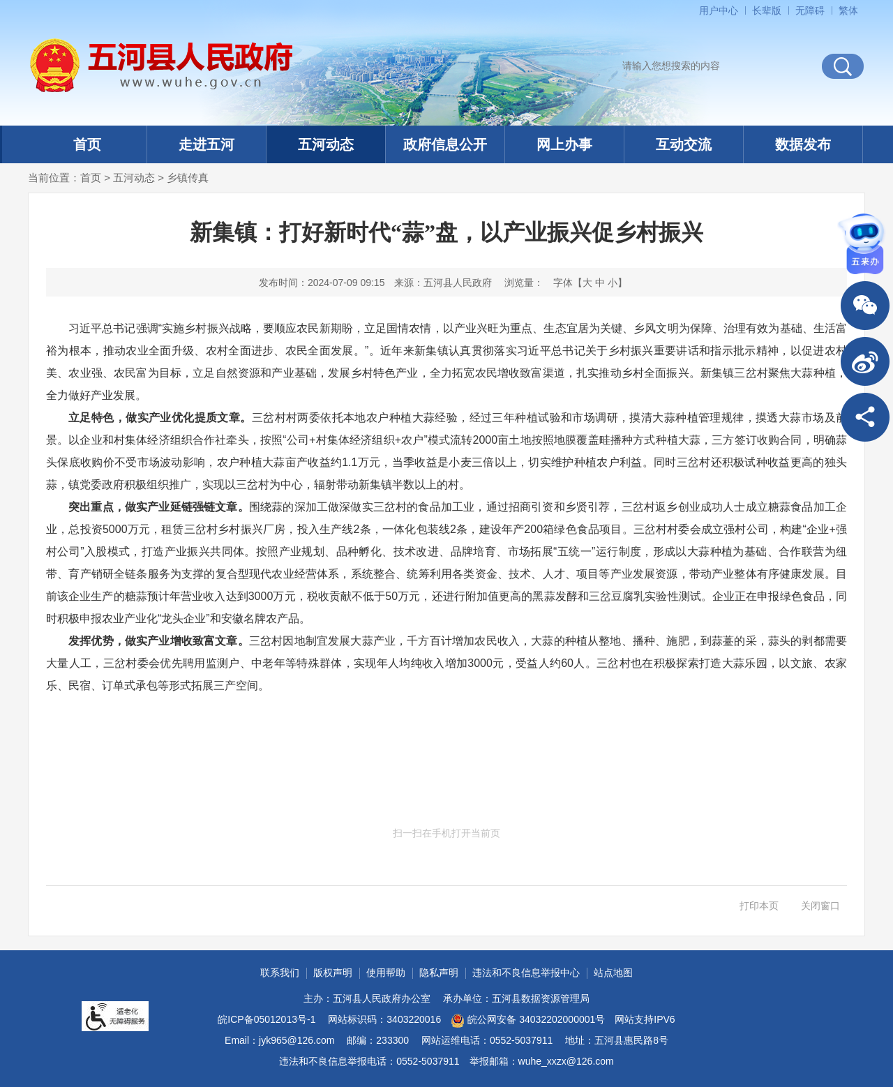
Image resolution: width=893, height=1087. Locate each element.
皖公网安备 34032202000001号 (528, 1021)
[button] (766, 10)
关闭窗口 (820, 905)
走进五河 (206, 144)
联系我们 (279, 972)
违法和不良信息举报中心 (526, 972)
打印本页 (759, 905)
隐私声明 (438, 972)
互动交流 (684, 144)
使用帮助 (385, 972)
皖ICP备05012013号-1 (266, 1019)
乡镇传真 (188, 177)
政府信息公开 (445, 144)
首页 (87, 144)
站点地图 (613, 972)
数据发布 (803, 144)
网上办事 (564, 144)
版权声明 (332, 972)
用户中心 (718, 10)
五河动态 (326, 144)
